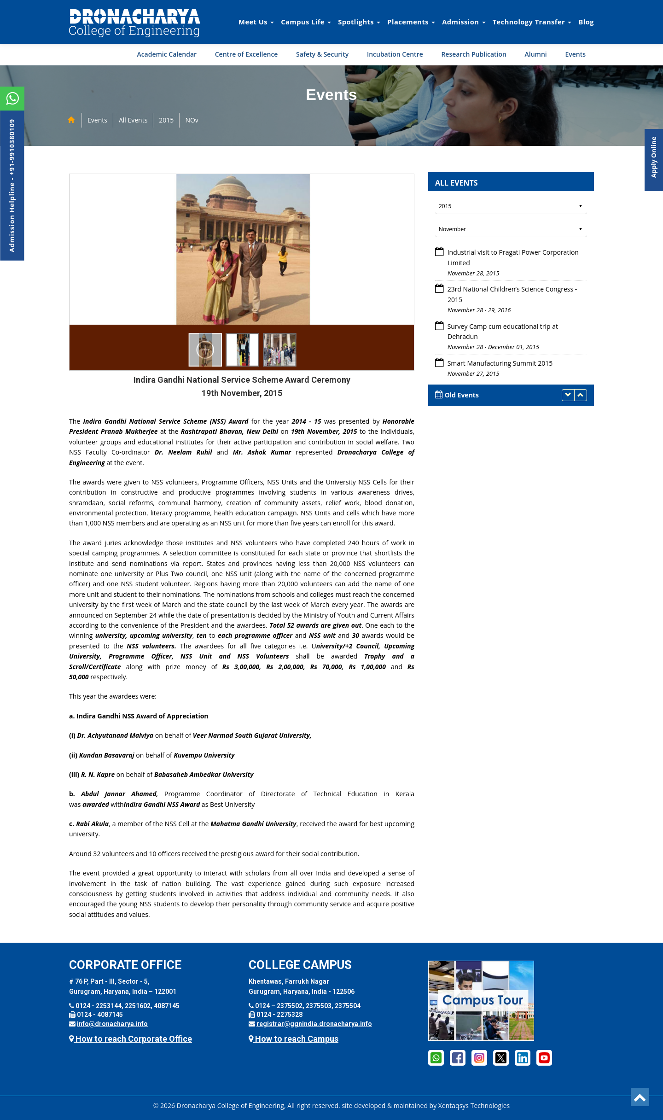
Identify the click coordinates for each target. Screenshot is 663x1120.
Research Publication (473, 54)
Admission (463, 21)
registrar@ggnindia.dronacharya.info (314, 1023)
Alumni (536, 54)
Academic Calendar (167, 54)
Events (575, 54)
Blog (586, 21)
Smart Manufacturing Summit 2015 (499, 363)
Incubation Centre (395, 54)
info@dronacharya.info (112, 1023)
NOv (191, 120)
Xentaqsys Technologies (474, 1105)
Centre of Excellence (246, 54)
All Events (133, 120)
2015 (166, 120)
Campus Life (306, 21)
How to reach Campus (293, 1039)
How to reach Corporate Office (130, 1039)
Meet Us (256, 21)
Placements (411, 21)
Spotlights (359, 21)
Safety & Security (322, 54)
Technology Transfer (532, 21)
